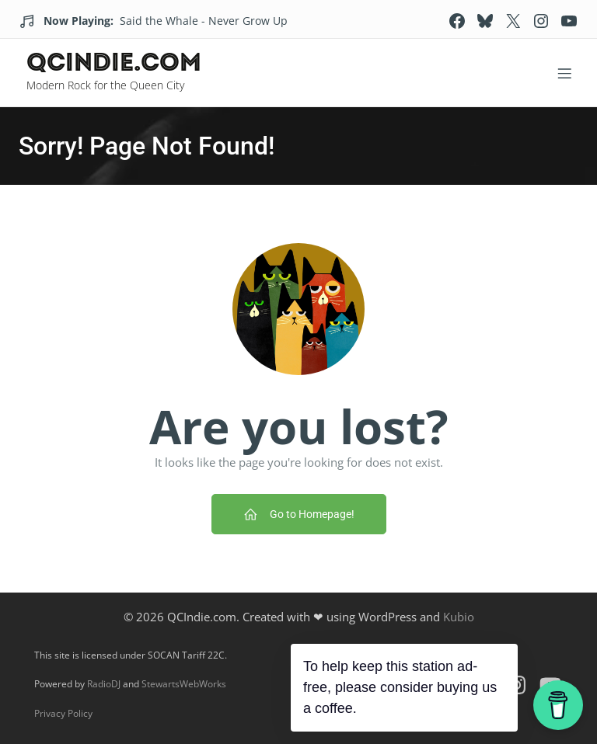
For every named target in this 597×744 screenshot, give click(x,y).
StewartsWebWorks (183, 683)
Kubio (458, 616)
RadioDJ (103, 683)
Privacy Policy (63, 713)
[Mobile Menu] (564, 73)
